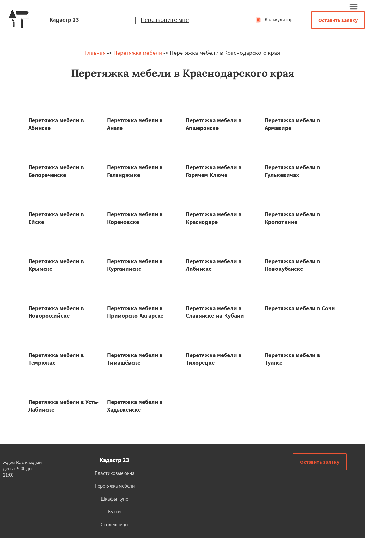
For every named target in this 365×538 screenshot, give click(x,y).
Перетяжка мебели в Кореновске (135, 218)
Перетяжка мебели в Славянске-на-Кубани (215, 311)
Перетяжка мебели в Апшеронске (214, 124)
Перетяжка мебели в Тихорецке (214, 358)
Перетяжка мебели (137, 52)
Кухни (114, 511)
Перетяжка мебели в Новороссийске (56, 311)
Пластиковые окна (115, 473)
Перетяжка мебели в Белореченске (56, 171)
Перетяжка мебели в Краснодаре (214, 218)
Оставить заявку (338, 20)
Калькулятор (273, 19)
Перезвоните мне (165, 20)
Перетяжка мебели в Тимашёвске (135, 358)
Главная (95, 52)
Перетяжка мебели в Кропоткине (292, 218)
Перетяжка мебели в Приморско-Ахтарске (135, 311)
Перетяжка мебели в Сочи (300, 308)
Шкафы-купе (114, 499)
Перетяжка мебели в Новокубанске (292, 264)
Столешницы (114, 524)
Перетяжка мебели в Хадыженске (135, 405)
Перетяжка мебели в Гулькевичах (292, 171)
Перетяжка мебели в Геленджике (135, 171)
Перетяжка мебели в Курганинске (135, 264)
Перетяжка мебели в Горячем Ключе (214, 171)
